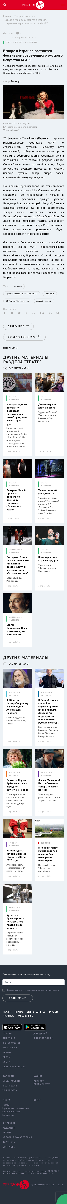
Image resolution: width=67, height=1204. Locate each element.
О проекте (9, 1123)
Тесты (6, 1057)
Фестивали (9, 1085)
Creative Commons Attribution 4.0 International (31, 1172)
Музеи (53, 1011)
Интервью (9, 1038)
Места (6, 1100)
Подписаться (17, 998)
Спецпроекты (11, 1081)
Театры (6, 1104)
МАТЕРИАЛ (32, 42)
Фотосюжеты (11, 1043)
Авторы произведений (15, 1137)
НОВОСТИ (19, 42)
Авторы (7, 1132)
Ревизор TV (9, 1047)
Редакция (8, 1128)
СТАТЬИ (13, 397)
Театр (17, 16)
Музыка (8, 1015)
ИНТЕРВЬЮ (14, 550)
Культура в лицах (14, 1066)
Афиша (38, 1076)
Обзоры (7, 1052)
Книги (38, 1100)
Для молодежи (43, 1038)
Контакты (8, 1146)
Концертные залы (11, 1111)
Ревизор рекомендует (42, 1083)
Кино (19, 1011)
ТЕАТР (8, 42)
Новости (28, 16)
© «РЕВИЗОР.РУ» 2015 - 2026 (47, 1184)
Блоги (6, 1062)
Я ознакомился (14, 990)
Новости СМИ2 (10, 347)
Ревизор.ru (16, 81)
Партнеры (8, 1142)
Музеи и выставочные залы (15, 1108)
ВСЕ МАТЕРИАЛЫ (19, 368)
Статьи (7, 1033)
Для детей (40, 1033)
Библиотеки (8, 1114)
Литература (36, 1011)
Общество (26, 1015)
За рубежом (10, 1090)
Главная (7, 16)
